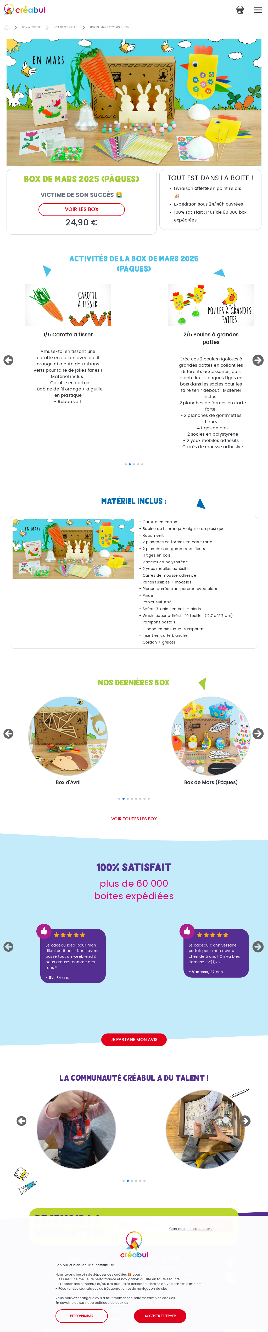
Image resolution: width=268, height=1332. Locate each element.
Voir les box (81, 209)
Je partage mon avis (134, 1040)
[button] (9, 360)
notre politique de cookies (106, 1302)
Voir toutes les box (134, 819)
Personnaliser (81, 1316)
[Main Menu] (258, 9)
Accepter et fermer (160, 1316)
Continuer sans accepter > (191, 1228)
